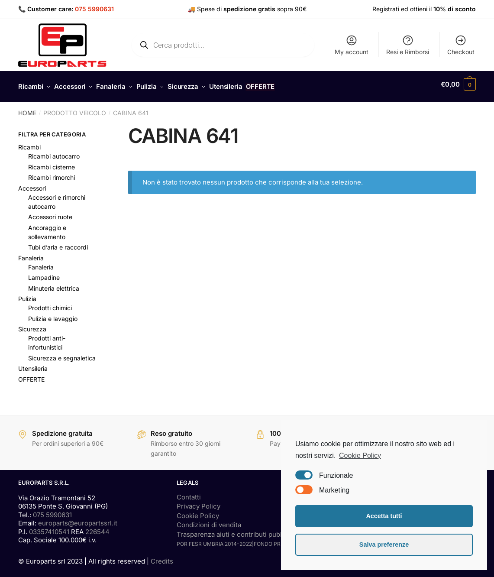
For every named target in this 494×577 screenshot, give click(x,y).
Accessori (32, 183)
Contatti (189, 492)
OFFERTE (31, 374)
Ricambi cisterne (51, 162)
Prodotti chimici (50, 303)
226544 (97, 527)
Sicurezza (32, 324)
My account (351, 44)
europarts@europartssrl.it (77, 518)
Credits (162, 556)
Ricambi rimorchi (51, 172)
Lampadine (44, 272)
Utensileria (33, 363)
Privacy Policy (198, 501)
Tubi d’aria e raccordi (58, 242)
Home (27, 108)
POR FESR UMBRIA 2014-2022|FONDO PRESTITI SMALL (246, 539)
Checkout (461, 44)
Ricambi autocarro (54, 151)
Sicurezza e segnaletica (62, 353)
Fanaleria (31, 253)
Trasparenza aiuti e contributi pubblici (235, 529)
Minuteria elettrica (53, 283)
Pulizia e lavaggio (52, 314)
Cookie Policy (198, 511)
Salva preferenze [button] (384, 544)
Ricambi (29, 142)
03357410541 (49, 527)
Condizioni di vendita (209, 520)
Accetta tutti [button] (384, 515)
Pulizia (27, 294)
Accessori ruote (50, 212)
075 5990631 (94, 9)
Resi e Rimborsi (407, 44)
